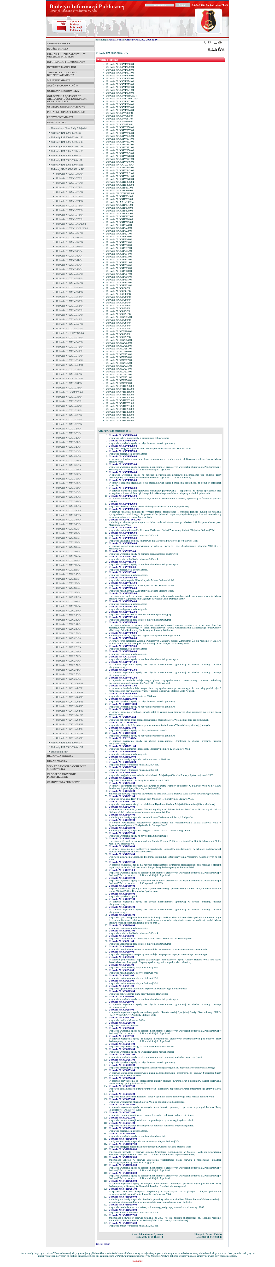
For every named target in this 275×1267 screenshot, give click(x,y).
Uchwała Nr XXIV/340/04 (69, 355)
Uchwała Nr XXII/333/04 (69, 387)
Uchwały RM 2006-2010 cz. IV (67, 146)
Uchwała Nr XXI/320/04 (69, 446)
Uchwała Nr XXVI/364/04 (69, 246)
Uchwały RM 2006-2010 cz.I (66, 132)
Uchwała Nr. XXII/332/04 (69, 392)
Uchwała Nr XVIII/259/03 (69, 724)
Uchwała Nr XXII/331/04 (69, 396)
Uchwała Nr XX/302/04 (68, 528)
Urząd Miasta (57, 761)
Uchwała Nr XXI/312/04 (69, 483)
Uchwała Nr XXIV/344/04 (69, 337)
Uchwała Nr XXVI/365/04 (69, 242)
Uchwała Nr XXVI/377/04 (69, 187)
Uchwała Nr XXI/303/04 (69, 524)
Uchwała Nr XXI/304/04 (69, 519)
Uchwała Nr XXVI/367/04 (69, 233)
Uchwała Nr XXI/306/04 (69, 510)
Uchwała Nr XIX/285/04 (69, 574)
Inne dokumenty (59, 751)
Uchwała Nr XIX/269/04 (69, 679)
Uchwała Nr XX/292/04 (68, 565)
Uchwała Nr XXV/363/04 (69, 251)
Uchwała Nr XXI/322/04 (69, 437)
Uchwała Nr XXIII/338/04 (69, 365)
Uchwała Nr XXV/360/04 (69, 264)
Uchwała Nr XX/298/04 (68, 601)
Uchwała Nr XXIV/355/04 (69, 287)
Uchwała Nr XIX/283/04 (69, 615)
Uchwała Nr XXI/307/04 (69, 506)
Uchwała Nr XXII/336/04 (69, 374)
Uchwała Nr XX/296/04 (68, 547)
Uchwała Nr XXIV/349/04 (69, 315)
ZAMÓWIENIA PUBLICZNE (64, 782)
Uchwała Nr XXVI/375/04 (69, 196)
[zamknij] (137, 1261)
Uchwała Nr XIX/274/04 (69, 656)
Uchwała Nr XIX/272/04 (69, 665)
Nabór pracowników (62, 85)
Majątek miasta (59, 80)
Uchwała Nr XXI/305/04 (69, 515)
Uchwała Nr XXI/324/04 (69, 428)
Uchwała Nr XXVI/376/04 (69, 192)
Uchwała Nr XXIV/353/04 (69, 296)
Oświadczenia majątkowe (66, 106)
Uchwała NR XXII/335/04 (69, 378)
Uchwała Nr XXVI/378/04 (69, 183)
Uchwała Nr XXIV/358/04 (69, 274)
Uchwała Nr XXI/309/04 (69, 497)
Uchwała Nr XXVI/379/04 (69, 178)
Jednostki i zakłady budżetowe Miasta (62, 73)
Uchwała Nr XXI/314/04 (69, 474)
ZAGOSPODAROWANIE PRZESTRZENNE (61, 775)
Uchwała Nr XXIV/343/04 (69, 342)
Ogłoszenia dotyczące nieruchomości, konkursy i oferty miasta (67, 99)
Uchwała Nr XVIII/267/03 (69, 688)
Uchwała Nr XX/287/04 (68, 592)
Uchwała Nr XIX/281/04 (69, 624)
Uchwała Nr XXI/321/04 (69, 442)
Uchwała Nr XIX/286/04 (69, 597)
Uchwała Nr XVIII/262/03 (69, 710)
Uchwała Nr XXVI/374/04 (69, 201)
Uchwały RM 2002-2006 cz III (67, 164)
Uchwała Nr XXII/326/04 (69, 419)
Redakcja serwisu (60, 755)
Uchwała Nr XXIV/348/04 (69, 319)
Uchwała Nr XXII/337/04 (69, 369)
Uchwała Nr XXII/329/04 (69, 406)
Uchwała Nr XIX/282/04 (69, 619)
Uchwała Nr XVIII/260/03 (69, 720)
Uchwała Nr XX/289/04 (68, 583)
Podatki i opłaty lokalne (66, 112)
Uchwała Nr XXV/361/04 (69, 260)
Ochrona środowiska (63, 91)
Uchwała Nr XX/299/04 (68, 542)
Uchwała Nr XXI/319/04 (69, 456)
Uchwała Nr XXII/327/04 (69, 415)
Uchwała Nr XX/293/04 (68, 560)
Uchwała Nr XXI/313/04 (69, 478)
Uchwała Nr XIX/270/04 (69, 674)
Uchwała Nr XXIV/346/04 (69, 328)
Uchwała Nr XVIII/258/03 (69, 729)
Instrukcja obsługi (61, 67)
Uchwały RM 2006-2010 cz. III (67, 142)
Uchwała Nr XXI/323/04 (69, 433)
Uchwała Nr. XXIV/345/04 (70, 333)
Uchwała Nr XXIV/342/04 (69, 346)
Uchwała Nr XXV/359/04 (69, 269)
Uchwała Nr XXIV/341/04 (69, 351)
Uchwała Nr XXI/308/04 (69, 501)
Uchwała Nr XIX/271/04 (69, 669)
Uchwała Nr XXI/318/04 (69, 460)
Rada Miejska (57, 122)
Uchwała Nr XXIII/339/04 (69, 360)
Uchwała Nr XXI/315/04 (69, 469)
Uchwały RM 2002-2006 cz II (66, 160)
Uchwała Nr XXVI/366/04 (69, 237)
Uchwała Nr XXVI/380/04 (69, 173)
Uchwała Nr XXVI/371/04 (69, 214)
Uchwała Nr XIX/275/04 (69, 651)
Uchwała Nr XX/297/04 (68, 606)
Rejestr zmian (103, 1244)
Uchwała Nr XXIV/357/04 (69, 278)
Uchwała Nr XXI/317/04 (69, 465)
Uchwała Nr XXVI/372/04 (69, 210)
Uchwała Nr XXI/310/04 (69, 492)
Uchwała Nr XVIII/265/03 (69, 697)
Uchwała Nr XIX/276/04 (69, 647)
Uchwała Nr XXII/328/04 (69, 410)
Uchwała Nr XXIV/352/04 (69, 301)
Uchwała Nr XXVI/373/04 (69, 205)
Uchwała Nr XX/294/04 (68, 556)
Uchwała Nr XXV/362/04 (69, 255)
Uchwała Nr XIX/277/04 (69, 642)
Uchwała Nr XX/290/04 (68, 578)
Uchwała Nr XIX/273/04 (69, 660)
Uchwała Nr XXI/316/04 (69, 451)
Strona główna (58, 43)
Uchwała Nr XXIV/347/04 (69, 324)
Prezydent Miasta (60, 117)
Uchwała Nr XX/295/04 (68, 551)
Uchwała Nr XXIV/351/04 (69, 305)
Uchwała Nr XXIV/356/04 (69, 283)
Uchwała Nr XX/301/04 (68, 533)
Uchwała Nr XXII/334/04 (69, 383)
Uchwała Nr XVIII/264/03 (69, 701)
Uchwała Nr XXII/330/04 (69, 401)
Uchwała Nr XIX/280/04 (69, 629)
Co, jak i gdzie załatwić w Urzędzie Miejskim (66, 55)
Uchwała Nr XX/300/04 (68, 537)
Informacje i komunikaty (66, 62)
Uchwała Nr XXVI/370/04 (69, 219)
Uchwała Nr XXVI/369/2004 (71, 224)
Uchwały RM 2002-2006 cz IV (67, 169)
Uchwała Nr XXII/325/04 (69, 424)
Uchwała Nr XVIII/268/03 (69, 683)
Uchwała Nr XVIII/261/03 (69, 715)
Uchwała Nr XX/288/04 (68, 588)
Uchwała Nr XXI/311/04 (69, 487)
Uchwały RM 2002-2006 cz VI (67, 747)
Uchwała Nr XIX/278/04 (69, 638)
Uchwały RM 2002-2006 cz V (66, 742)
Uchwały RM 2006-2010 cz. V (67, 151)
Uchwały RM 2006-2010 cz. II (67, 137)
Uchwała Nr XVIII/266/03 (69, 692)
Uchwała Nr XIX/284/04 (69, 610)
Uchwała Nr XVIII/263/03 (69, 706)
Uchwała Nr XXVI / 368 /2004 (72, 228)
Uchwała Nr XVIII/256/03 (69, 738)
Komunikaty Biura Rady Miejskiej (69, 128)
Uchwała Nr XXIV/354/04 (69, 292)
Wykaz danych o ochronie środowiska (67, 767)
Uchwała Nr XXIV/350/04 (69, 310)
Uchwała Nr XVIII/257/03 (69, 733)
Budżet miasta (57, 48)
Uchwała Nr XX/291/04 (68, 569)
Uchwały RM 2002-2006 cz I (66, 155)
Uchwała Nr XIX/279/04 (69, 633)
